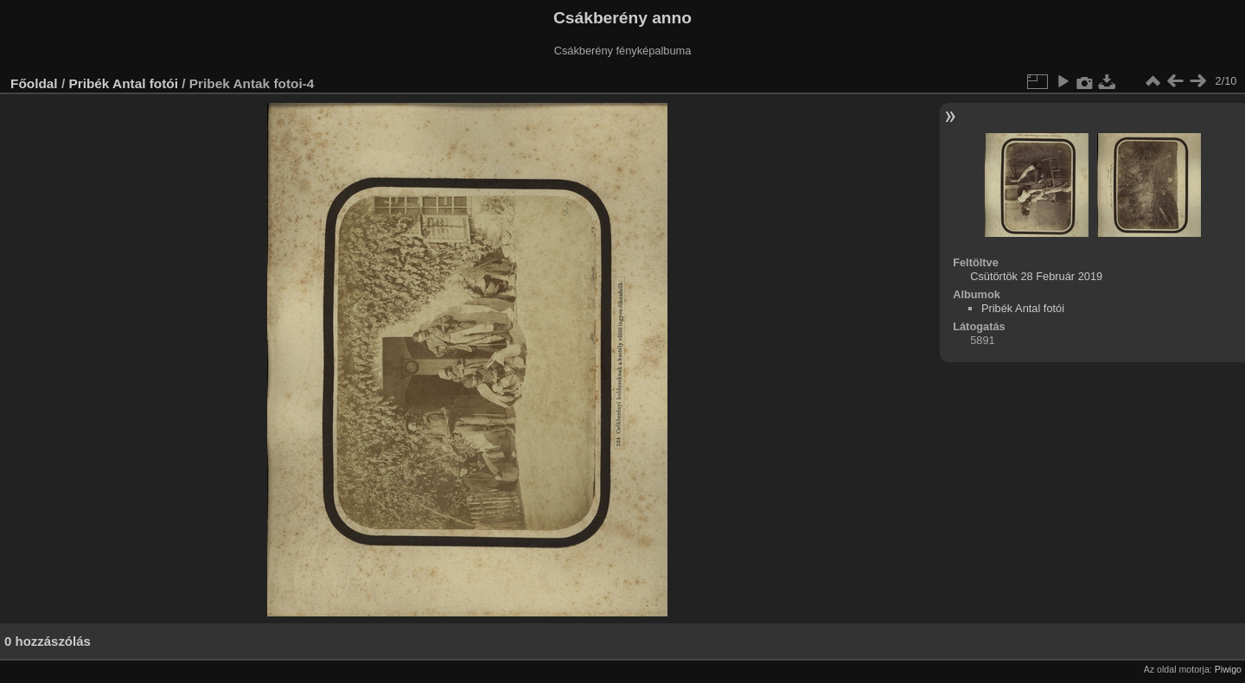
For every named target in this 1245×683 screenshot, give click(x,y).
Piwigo (1228, 669)
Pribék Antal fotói (123, 83)
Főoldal (34, 83)
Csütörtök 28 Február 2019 (1036, 276)
